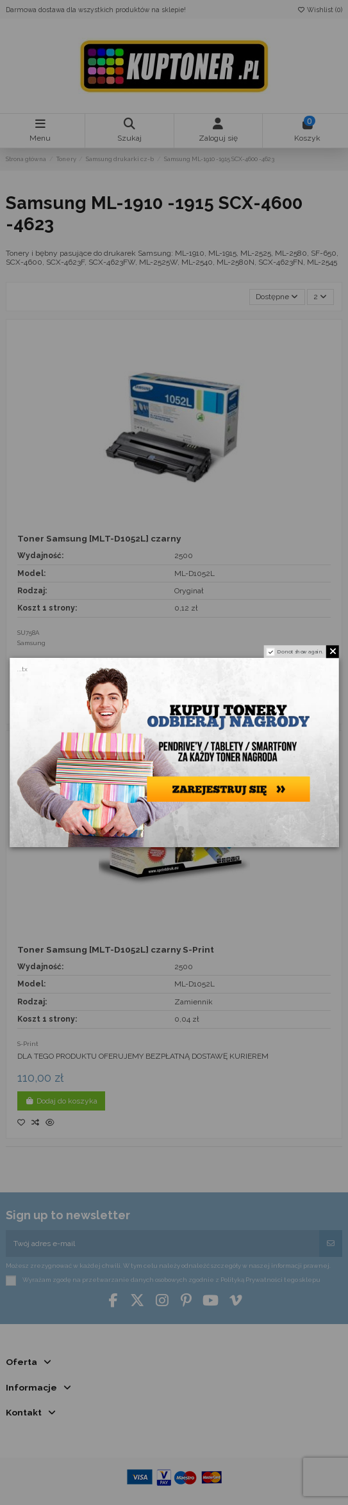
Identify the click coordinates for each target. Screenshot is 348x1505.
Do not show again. (301, 651)
